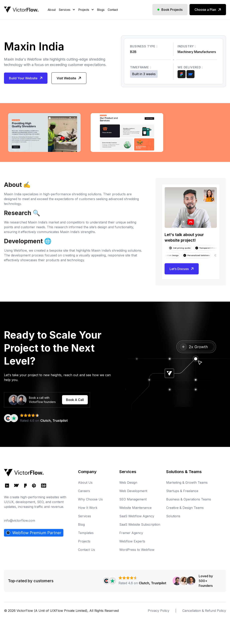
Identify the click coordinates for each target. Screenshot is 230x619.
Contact (113, 9)
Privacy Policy (158, 611)
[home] (21, 10)
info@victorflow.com (19, 520)
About (51, 9)
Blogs (101, 9)
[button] (67, 15)
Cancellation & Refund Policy (204, 611)
